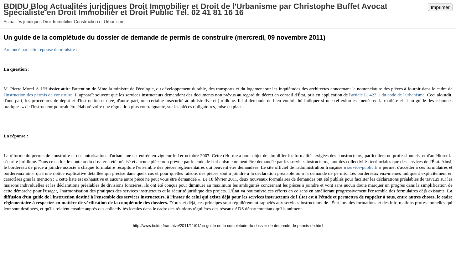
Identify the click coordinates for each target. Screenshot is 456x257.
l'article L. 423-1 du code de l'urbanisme (387, 94)
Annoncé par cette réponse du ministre (39, 49)
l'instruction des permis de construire (38, 94)
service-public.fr (362, 167)
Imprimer (440, 7)
